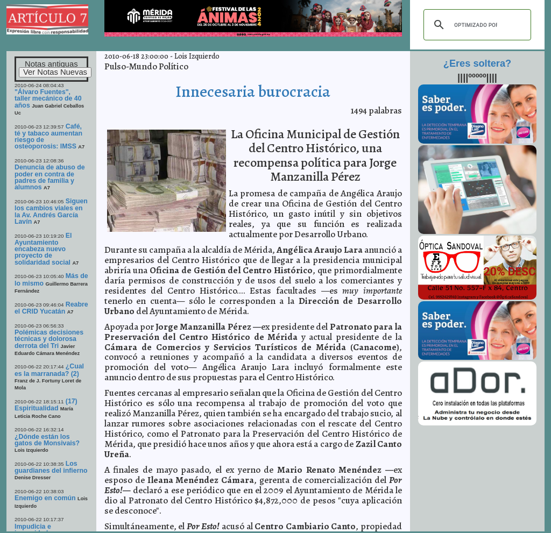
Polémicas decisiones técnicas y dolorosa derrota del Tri (49, 339)
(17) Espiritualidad (46, 404)
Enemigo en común (45, 498)
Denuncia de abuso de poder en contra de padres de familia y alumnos (50, 177)
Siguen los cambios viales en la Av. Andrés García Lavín (51, 211)
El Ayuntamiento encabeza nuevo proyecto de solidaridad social (43, 249)
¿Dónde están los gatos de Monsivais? (47, 440)
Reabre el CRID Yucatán (51, 308)
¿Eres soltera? (477, 63)
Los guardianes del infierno (51, 467)
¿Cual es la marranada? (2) (49, 370)
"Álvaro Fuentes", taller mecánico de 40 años (48, 98)
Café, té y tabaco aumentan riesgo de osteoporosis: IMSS (48, 137)
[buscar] (475, 24)
